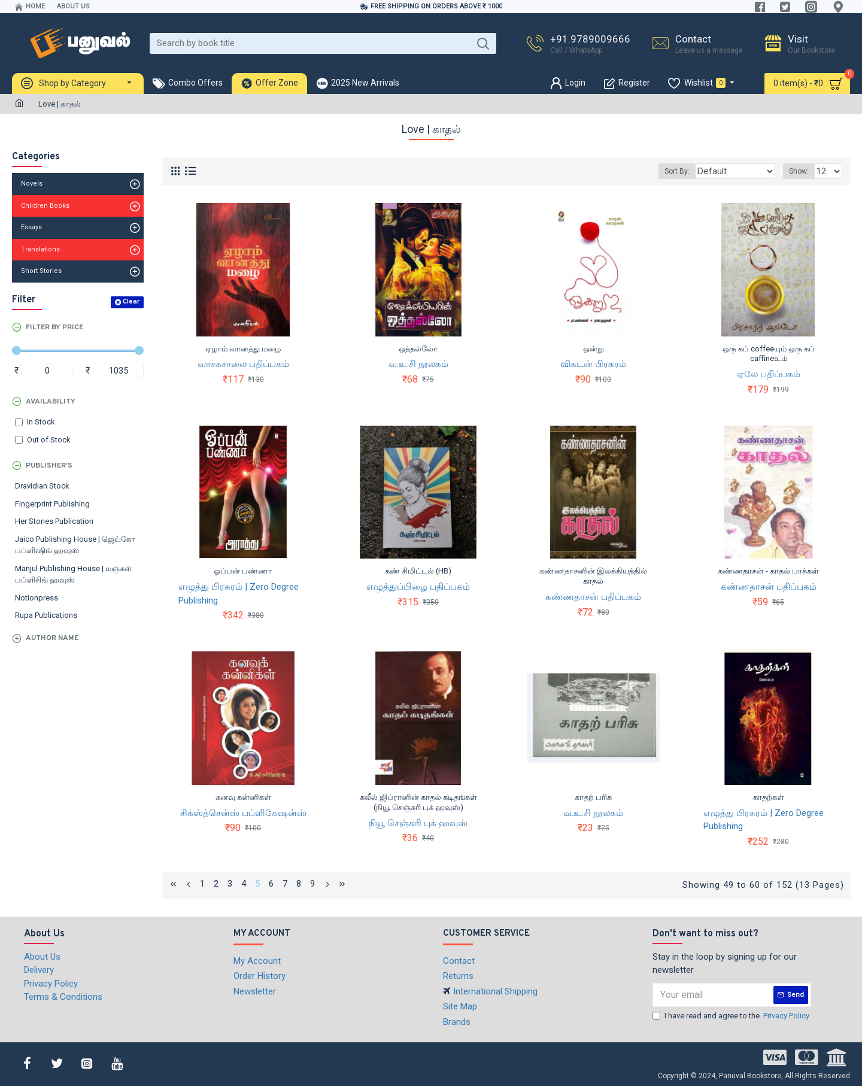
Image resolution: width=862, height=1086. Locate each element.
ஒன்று (593, 348)
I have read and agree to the (731, 1015)
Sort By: (689, 171)
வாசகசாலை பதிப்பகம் (243, 364)
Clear (131, 302)
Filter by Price (54, 327)
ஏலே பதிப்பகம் (768, 374)
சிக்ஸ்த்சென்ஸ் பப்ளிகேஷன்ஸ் (243, 813)
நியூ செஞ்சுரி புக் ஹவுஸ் (418, 823)
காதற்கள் (768, 797)
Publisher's (49, 466)
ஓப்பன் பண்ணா (243, 570)
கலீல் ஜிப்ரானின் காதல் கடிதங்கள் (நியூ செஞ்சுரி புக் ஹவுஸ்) (418, 802)
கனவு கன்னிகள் (243, 797)
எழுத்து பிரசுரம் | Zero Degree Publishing (238, 593)
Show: (802, 171)
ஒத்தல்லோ (418, 348)
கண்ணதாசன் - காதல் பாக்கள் (768, 570)
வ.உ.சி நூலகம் (418, 364)
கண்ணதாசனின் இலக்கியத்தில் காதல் (593, 576)
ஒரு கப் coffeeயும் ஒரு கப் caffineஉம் (769, 353)
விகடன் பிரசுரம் (593, 364)
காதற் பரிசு (593, 797)
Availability (50, 402)
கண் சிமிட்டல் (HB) (418, 570)
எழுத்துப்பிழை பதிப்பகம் (418, 586)
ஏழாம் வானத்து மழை (243, 348)
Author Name (52, 638)
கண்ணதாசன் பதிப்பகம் (593, 596)
